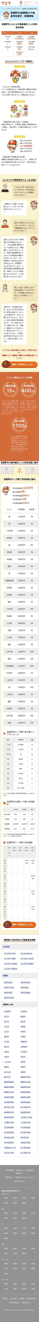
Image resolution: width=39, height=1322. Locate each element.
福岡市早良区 (9, 998)
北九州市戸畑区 (10, 958)
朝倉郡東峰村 (9, 1117)
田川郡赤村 (25, 1137)
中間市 (23, 1036)
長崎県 (24, 1283)
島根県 (15, 1263)
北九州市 (6, 947)
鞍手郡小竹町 (9, 1107)
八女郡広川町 (26, 1122)
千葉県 (6, 1218)
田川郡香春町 (9, 1127)
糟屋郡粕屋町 (26, 1092)
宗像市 (6, 1052)
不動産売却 (19, 1173)
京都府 (24, 1248)
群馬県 (24, 1213)
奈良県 (15, 1253)
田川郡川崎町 (26, 1132)
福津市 (23, 1057)
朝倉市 (23, 1067)
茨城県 (6, 1213)
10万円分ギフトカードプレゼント (24, 1177)
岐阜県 (24, 1233)
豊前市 (6, 1036)
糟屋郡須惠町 (9, 1087)
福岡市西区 (8, 992)
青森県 (15, 1198)
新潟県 (6, 1228)
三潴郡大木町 (9, 1122)
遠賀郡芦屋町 (9, 1097)
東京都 (15, 1218)
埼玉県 (33, 1213)
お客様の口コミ (9, 1177)
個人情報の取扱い (31, 1298)
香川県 (24, 1268)
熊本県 (33, 1283)
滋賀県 (15, 1248)
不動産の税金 (29, 1170)
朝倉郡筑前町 (26, 1112)
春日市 (6, 1047)
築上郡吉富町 (26, 1147)
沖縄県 (33, 1288)
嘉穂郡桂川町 (9, 1112)
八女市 (6, 1026)
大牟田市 (7, 1011)
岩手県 (24, 1198)
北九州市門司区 (10, 953)
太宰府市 (24, 1052)
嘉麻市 (6, 1067)
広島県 (33, 1263)
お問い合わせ (13, 1298)
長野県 (15, 1233)
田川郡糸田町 (9, 1132)
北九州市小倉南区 (10, 963)
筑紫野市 (24, 1042)
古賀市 (6, 1057)
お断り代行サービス (19, 1181)
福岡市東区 (8, 982)
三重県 (6, 1248)
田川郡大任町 (9, 1137)
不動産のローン (20, 1170)
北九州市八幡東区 (27, 963)
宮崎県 (15, 1288)
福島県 (24, 1203)
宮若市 (23, 1062)
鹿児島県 (24, 1288)
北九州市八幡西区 (10, 969)
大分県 (6, 1288)
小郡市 (6, 1042)
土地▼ (32, 470)
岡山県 (24, 1263)
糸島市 (23, 1072)
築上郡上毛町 (9, 1153)
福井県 (33, 1228)
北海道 (6, 1198)
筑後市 (23, 1026)
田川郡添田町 (26, 1127)
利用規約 (21, 1298)
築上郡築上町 (26, 1153)
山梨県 (6, 1233)
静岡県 (33, 1233)
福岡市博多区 (26, 982)
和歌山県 (24, 1253)
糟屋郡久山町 (9, 1092)
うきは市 (7, 1062)
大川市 (6, 1031)
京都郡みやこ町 (10, 1147)
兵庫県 (6, 1253)
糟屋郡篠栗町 (9, 1082)
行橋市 (23, 1031)
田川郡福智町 (9, 1142)
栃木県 (15, 1213)
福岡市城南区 (26, 992)
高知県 (6, 1273)
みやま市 (7, 1072)
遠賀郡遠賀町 (26, 1102)
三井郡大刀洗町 (26, 1117)
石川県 (24, 1228)
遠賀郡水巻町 (26, 1097)
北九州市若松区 (26, 953)
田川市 (6, 1021)
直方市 (6, 1016)
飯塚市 (23, 1016)
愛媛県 (33, 1268)
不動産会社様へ (25, 1302)
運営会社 (5, 1298)
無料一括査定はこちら (17, 365)
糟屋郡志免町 (26, 1082)
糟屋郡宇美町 (26, 1077)
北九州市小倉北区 (27, 958)
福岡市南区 (25, 987)
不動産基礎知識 (9, 1170)
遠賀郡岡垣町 (9, 1102)
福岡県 (6, 1283)
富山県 (15, 1228)
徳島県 (15, 1268)
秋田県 (6, 1203)
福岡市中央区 (9, 987)
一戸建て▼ (19, 470)
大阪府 (33, 1248)
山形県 (15, 1203)
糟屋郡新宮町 (26, 1087)
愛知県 (6, 1238)
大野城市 (24, 1047)
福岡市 (5, 975)
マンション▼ (6, 470)
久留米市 (24, 1011)
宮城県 (33, 1198)
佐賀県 (15, 1283)
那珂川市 (7, 1077)
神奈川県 (24, 1218)
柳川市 (23, 1021)
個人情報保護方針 (14, 1302)
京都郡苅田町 (26, 1142)
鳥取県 (6, 1263)
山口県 (6, 1268)
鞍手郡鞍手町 (26, 1107)
